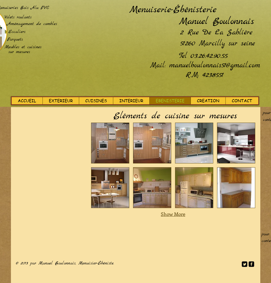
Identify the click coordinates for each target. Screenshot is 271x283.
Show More (173, 214)
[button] (110, 143)
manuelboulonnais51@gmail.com (214, 65)
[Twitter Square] (244, 264)
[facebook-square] (251, 264)
